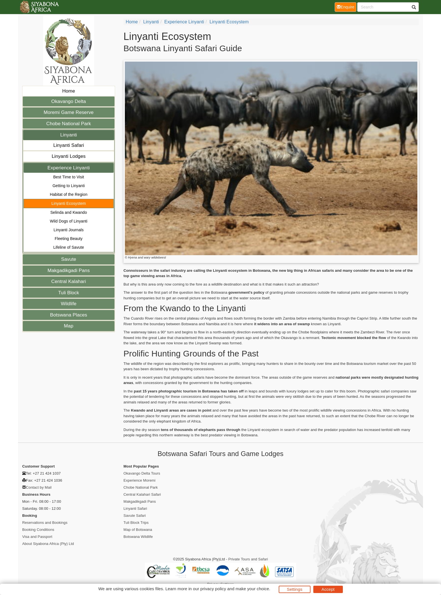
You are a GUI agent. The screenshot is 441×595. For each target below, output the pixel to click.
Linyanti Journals (69, 230)
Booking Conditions (38, 529)
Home (68, 91)
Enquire (346, 6)
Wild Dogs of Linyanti (68, 221)
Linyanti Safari (68, 145)
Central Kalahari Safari (142, 494)
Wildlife (68, 303)
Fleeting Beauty (69, 238)
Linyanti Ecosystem (68, 203)
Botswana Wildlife (138, 537)
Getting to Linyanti (69, 185)
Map (68, 326)
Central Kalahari (68, 281)
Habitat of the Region (68, 194)
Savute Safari (134, 515)
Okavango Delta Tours (141, 473)
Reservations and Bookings (45, 522)
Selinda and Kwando (68, 212)
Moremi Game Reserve (69, 112)
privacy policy (213, 588)
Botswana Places (68, 315)
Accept (327, 589)
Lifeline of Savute (68, 247)
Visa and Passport (37, 537)
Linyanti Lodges (69, 156)
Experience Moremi (139, 480)
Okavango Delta (68, 101)
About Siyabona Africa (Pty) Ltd (48, 544)
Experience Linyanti (69, 167)
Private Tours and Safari (248, 559)
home (132, 21)
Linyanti (68, 135)
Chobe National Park (68, 123)
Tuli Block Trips (135, 522)
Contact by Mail (38, 487)
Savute (68, 259)
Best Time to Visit (68, 177)
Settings (294, 589)
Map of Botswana (137, 529)
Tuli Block (68, 292)
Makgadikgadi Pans (69, 270)
